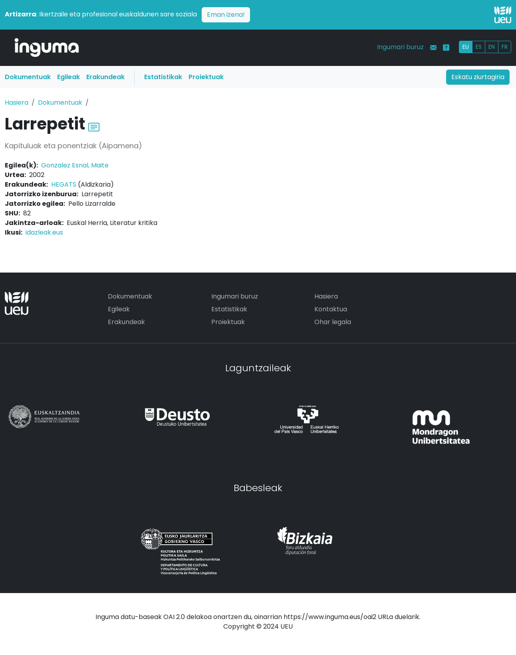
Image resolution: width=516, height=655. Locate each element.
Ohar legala (332, 322)
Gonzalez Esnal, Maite (75, 165)
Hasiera (16, 102)
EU (465, 47)
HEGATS (63, 184)
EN (491, 47)
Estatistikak (163, 77)
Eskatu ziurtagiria (477, 77)
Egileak (68, 77)
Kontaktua (330, 309)
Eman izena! (226, 14)
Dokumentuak (28, 77)
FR (505, 47)
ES (479, 47)
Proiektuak (206, 77)
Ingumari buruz (400, 47)
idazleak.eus (44, 232)
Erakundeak (105, 77)
